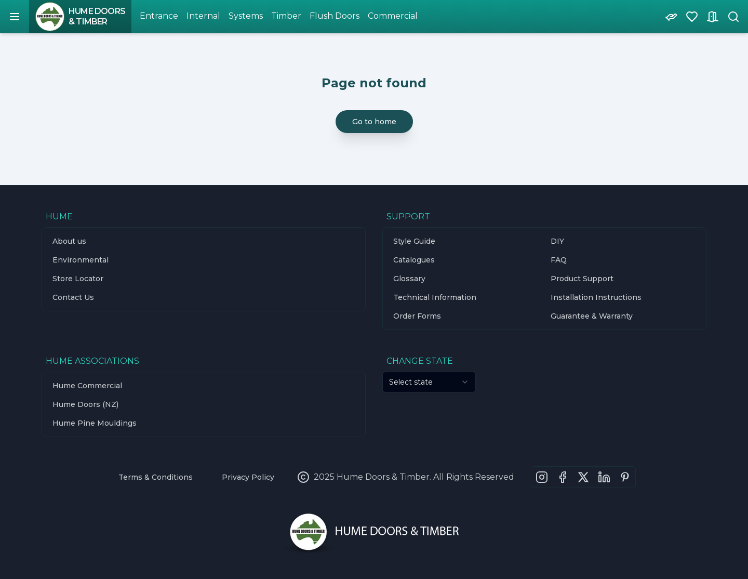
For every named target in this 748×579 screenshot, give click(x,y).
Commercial (393, 16)
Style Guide (414, 241)
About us (69, 241)
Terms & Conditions (155, 477)
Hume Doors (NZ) (85, 404)
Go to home (374, 121)
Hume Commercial (87, 385)
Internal (203, 16)
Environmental (80, 260)
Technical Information (434, 297)
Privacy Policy (248, 477)
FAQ (559, 260)
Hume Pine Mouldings (94, 423)
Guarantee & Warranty (592, 316)
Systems (246, 16)
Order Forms (417, 316)
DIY (557, 241)
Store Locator (77, 278)
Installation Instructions (596, 297)
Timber (286, 16)
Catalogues (414, 260)
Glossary (409, 278)
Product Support (582, 278)
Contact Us (73, 297)
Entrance (159, 16)
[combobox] (429, 382)
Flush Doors (334, 16)
